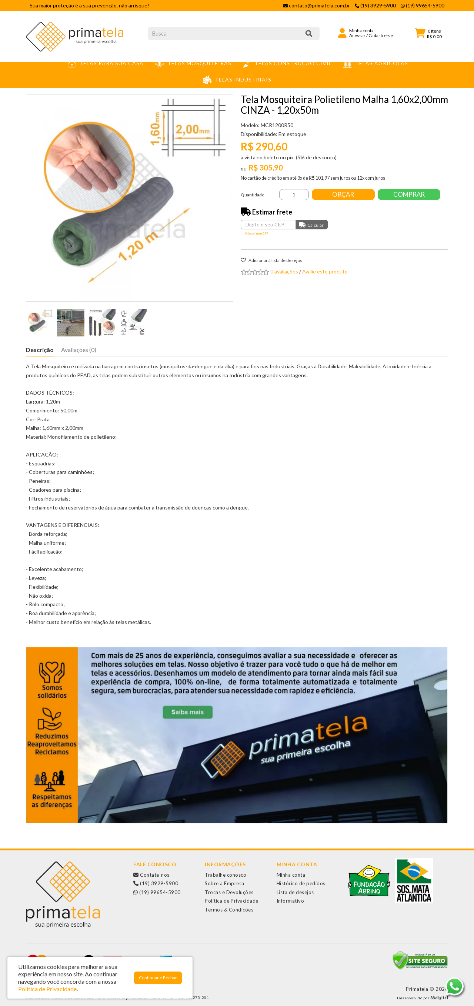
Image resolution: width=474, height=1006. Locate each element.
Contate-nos (151, 875)
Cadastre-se (380, 35)
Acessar (357, 35)
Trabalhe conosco (225, 875)
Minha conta (291, 875)
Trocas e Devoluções (229, 892)
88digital (439, 998)
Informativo (290, 901)
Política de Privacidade (231, 901)
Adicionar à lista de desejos (271, 260)
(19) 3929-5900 (155, 883)
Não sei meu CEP (256, 233)
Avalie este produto (325, 271)
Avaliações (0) (78, 349)
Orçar (343, 194)
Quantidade (252, 194)
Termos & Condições (229, 910)
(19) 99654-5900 (157, 892)
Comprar (409, 194)
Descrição (40, 349)
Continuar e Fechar (158, 977)
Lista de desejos (295, 892)
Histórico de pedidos (301, 883)
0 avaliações (284, 271)
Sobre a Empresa (224, 883)
